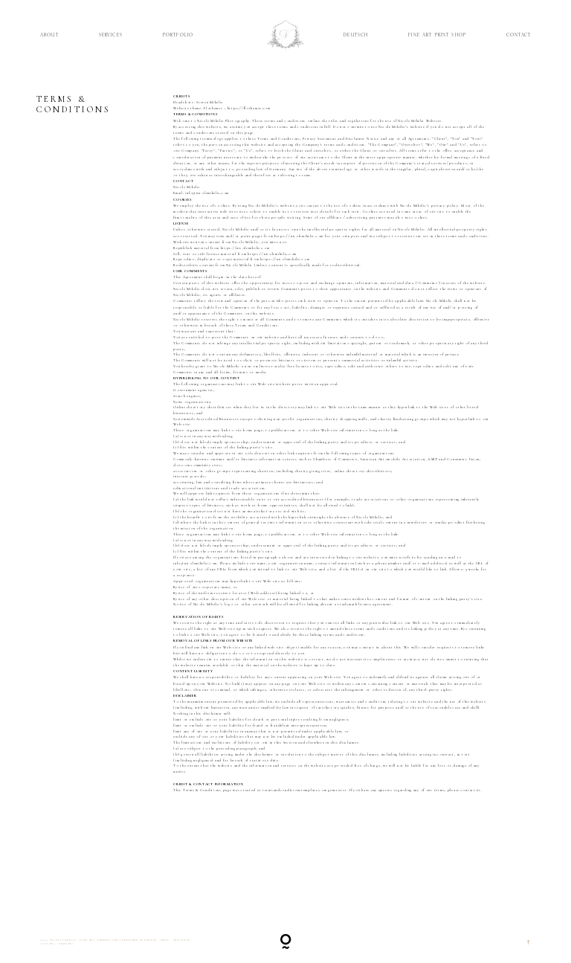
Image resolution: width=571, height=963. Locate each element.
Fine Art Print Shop (437, 35)
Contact (518, 35)
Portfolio (178, 35)
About (49, 35)
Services (111, 35)
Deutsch (355, 35)
